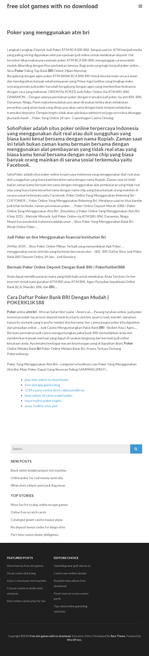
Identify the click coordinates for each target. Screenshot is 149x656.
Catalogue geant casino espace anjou (37, 520)
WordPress (74, 639)
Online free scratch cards (28, 512)
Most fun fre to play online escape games (39, 505)
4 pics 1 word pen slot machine (26, 580)
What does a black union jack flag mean (38, 485)
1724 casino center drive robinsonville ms (55, 390)
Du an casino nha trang (21, 573)
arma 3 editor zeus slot (41, 406)
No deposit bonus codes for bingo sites (38, 527)
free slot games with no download (52, 6)
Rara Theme (118, 636)
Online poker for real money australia (37, 478)
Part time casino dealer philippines (34, 535)
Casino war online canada (70, 573)
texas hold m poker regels (43, 401)
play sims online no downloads (46, 380)
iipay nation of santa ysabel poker (49, 395)
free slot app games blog (42, 385)
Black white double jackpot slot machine (38, 470)
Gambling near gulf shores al (72, 565)
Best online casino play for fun (26, 601)
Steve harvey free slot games (25, 565)
